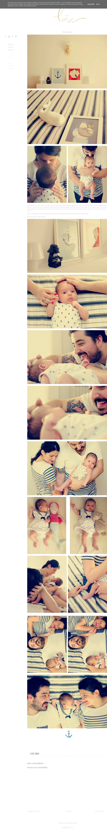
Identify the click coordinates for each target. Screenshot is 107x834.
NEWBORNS (11, 66)
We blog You (70, 827)
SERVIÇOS (10, 47)
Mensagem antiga (99, 811)
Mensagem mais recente (34, 811)
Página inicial (69, 811)
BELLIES (11, 63)
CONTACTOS (11, 50)
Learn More (90, 4)
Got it (98, 4)
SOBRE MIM (11, 44)
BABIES (11, 68)
